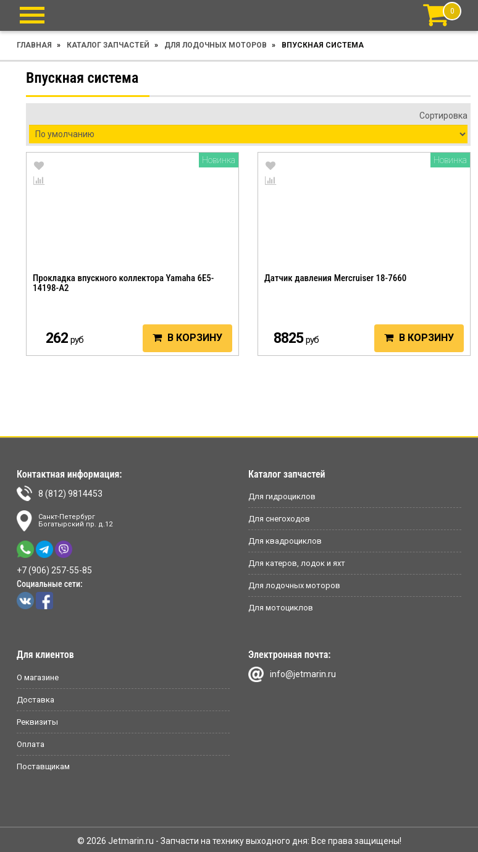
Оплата (30, 744)
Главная (34, 45)
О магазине (38, 677)
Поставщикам (43, 766)
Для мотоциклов (280, 607)
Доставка (35, 699)
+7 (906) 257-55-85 (54, 570)
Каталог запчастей (108, 45)
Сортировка (443, 115)
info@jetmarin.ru (292, 674)
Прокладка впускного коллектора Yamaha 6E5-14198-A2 (123, 283)
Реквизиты (37, 722)
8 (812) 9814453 (60, 493)
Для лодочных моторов (215, 45)
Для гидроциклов (282, 496)
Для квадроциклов (285, 541)
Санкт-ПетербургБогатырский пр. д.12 (64, 520)
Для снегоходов (279, 518)
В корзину (187, 338)
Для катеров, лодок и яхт (296, 563)
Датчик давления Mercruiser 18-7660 (335, 278)
